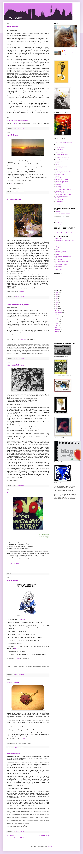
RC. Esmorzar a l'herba (14, 200)
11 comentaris (21, 747)
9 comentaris (21, 358)
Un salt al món (59, 201)
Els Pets (12, 183)
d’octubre (57, 314)
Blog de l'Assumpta (60, 147)
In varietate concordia (61, 166)
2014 (57, 304)
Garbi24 (57, 164)
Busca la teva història (60, 251)
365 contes (58, 246)
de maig (57, 323)
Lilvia (56, 220)
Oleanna (16, 648)
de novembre (58, 312)
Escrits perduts (59, 259)
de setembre (58, 316)
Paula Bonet (22, 619)
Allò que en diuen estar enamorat (63, 142)
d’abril (57, 325)
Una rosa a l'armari (13, 682)
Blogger (50, 846)
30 (7, 492)
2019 (57, 294)
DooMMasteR (23, 158)
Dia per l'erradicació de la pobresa (18, 305)
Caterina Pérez (59, 231)
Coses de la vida (59, 152)
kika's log (57, 169)
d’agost (57, 318)
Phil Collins (23, 339)
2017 (57, 298)
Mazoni (18, 658)
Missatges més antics (43, 835)
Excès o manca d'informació (15, 365)
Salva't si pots (58, 186)
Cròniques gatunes (12, 26)
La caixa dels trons (60, 172)
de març (57, 327)
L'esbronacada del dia (13, 754)
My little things (59, 238)
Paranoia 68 (58, 211)
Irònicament (58, 167)
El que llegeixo (58, 219)
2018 (57, 296)
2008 (57, 339)
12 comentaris (22, 573)
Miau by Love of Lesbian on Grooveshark (17, 120)
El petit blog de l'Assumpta (62, 157)
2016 (57, 300)
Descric (57, 254)
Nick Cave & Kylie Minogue (30, 739)
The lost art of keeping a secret (63, 194)
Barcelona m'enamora (61, 146)
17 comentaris (21, 831)
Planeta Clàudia (59, 182)
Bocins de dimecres (13, 135)
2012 (57, 308)
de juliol (57, 319)
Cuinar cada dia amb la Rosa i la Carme (65, 240)
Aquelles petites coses (61, 247)
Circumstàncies (59, 151)
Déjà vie (57, 257)
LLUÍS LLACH (15, 563)
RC (18, 298)
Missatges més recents (12, 835)
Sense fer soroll (59, 267)
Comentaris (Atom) (19, 837)
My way (57, 262)
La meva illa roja (59, 174)
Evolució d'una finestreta (61, 261)
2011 (57, 333)
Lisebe (57, 176)
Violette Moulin (59, 269)
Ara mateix (58, 144)
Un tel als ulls (58, 203)
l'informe (15, 123)
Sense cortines (59, 187)
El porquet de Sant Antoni (61, 159)
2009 (57, 338)
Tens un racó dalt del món (61, 192)
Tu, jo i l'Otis (58, 197)
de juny (57, 321)
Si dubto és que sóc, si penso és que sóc (65, 189)
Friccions (57, 162)
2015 (57, 302)
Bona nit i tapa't (59, 149)
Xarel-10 (57, 204)
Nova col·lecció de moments (62, 181)
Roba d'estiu (58, 266)
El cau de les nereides (60, 156)
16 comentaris (21, 128)
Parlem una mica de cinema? (62, 213)
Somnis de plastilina (60, 191)
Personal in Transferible (61, 264)
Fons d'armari (58, 161)
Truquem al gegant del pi (61, 196)
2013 (57, 306)
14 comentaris (21, 485)
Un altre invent (59, 199)
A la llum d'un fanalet (60, 141)
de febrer (57, 329)
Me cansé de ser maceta (61, 179)
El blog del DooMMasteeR (61, 154)
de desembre (58, 310)
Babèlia (57, 249)
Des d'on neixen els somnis (62, 252)
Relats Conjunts (22, 291)
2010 (57, 336)
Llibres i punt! (58, 222)
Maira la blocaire (59, 177)
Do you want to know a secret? (63, 256)
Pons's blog (58, 184)
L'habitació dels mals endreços (63, 171)
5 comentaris (21, 191)
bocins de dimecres (22, 193)
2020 (57, 292)
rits (13, 128)
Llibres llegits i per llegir (61, 224)
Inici (28, 835)
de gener (57, 331)
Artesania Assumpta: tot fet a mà (63, 232)
